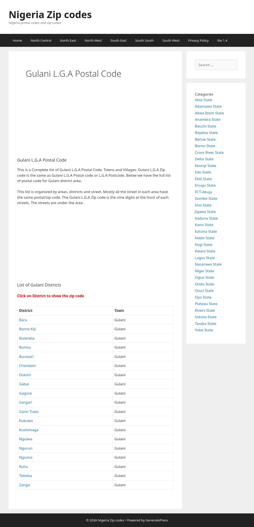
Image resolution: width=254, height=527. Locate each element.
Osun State (204, 290)
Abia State (203, 99)
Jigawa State (205, 211)
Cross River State (209, 152)
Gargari (25, 402)
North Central (41, 40)
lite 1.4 (222, 40)
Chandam (27, 365)
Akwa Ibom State (209, 112)
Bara (23, 319)
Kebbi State (205, 237)
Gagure (25, 393)
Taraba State (205, 323)
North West (93, 40)
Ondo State (204, 284)
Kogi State (203, 244)
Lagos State (205, 257)
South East (119, 40)
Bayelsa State (206, 132)
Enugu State (205, 185)
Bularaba (27, 338)
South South (144, 40)
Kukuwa (26, 420)
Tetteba (25, 475)
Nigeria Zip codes (50, 14)
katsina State (206, 231)
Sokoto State (206, 316)
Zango (24, 484)
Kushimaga (29, 429)
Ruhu (23, 466)
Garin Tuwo (29, 411)
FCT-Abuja (203, 191)
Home (17, 40)
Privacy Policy (198, 40)
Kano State (204, 224)
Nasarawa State (208, 264)
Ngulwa (25, 438)
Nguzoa (26, 457)
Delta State (204, 158)
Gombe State (206, 198)
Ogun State (204, 277)
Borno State (205, 145)
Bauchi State (205, 126)
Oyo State (203, 297)
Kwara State (205, 251)
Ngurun (26, 448)
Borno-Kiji (27, 328)
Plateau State (206, 303)
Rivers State (205, 310)
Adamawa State (208, 106)
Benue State (205, 139)
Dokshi (25, 374)
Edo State (203, 172)
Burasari (26, 356)
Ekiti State (203, 178)
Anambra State (208, 119)
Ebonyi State (205, 165)
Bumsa (25, 347)
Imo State (203, 205)
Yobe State (204, 329)
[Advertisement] (95, 122)
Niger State (204, 270)
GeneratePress (157, 520)
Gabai (24, 383)
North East (68, 40)
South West (171, 40)
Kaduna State (206, 218)
